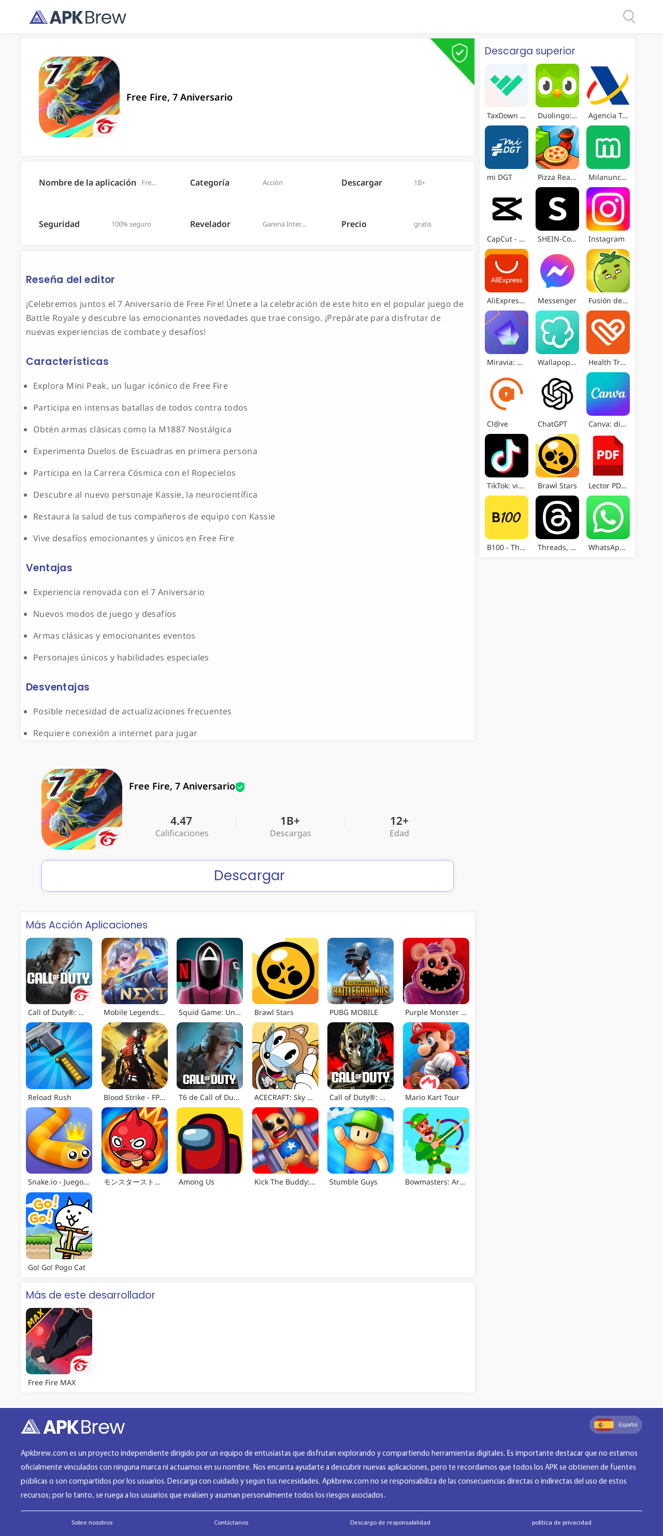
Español (615, 1424)
